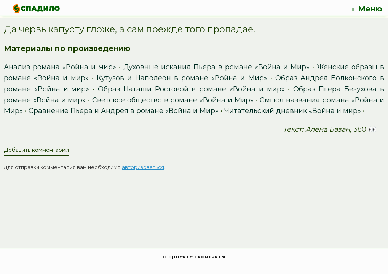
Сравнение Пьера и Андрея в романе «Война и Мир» (124, 111)
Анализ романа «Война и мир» (60, 67)
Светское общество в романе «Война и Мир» (173, 100)
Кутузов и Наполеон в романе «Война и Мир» (182, 78)
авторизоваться (143, 167)
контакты (211, 256)
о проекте (178, 256)
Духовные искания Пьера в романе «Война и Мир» (216, 67)
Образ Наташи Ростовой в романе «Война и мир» (191, 89)
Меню (367, 9)
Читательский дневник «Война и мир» (292, 111)
